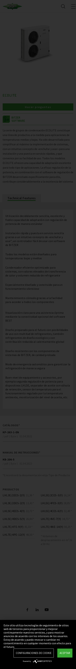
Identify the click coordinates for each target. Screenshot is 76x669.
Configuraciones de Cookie (33, 653)
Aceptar (65, 653)
